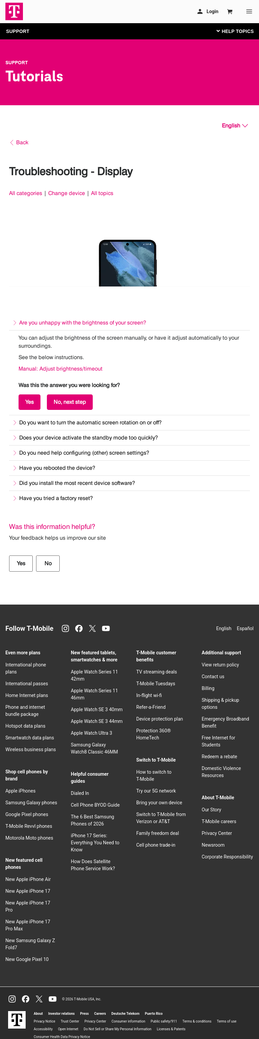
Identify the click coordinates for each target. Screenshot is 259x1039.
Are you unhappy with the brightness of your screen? (82, 322)
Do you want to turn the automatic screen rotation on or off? (90, 422)
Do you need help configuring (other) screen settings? (84, 453)
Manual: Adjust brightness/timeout (61, 368)
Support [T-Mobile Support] (16, 62)
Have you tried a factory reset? (56, 498)
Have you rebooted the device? (57, 468)
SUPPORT (17, 31)
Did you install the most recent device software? (77, 483)
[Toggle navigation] (233, 31)
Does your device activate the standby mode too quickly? (88, 437)
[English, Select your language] (235, 125)
